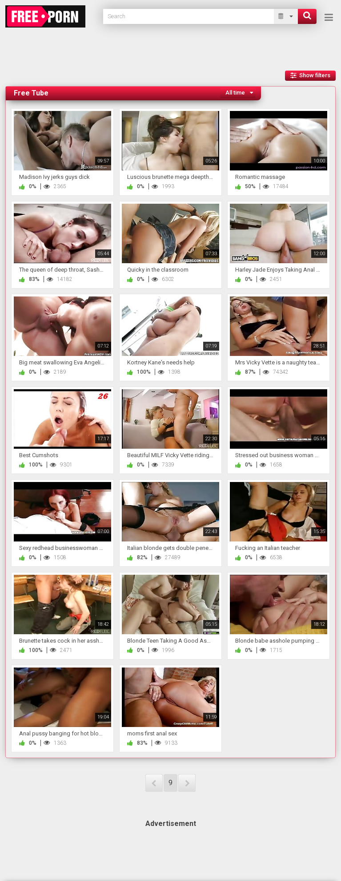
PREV (154, 783)
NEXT (187, 783)
